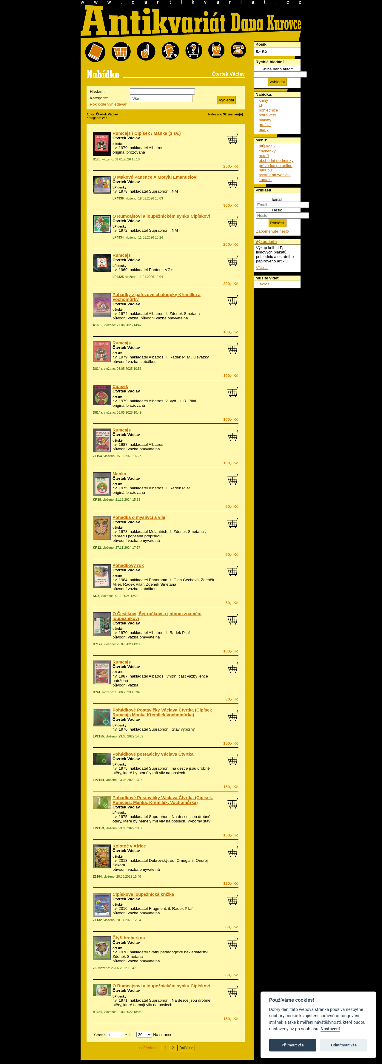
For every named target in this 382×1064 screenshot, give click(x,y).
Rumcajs (122, 255)
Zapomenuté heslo (272, 231)
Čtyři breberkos (129, 937)
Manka (119, 473)
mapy (264, 129)
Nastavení (330, 1028)
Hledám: (97, 91)
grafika (265, 125)
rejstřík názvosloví (275, 175)
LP (261, 105)
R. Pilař (190, 401)
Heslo (277, 210)
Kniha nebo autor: (277, 69)
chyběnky (267, 151)
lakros (264, 284)
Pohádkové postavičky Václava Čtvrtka (153, 754)
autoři (264, 156)
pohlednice (268, 110)
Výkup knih (266, 241)
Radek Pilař (180, 357)
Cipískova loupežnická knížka (143, 894)
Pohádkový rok (128, 565)
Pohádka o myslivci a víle (139, 517)
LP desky (120, 187)
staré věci (267, 115)
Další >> (186, 1048)
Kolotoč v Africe (129, 846)
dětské (118, 144)
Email (277, 199)
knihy (263, 100)
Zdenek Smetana (185, 313)
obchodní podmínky (276, 160)
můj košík (267, 146)
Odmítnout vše (344, 1045)
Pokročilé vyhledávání (109, 104)
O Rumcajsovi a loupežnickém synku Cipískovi (161, 216)
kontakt (265, 179)
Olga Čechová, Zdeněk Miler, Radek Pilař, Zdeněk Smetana (163, 582)
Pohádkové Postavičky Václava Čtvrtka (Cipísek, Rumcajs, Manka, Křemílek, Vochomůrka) (163, 800)
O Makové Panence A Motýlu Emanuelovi (155, 177)
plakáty (265, 120)
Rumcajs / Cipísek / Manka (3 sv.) (147, 133)
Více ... (262, 267)
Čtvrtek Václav (126, 138)
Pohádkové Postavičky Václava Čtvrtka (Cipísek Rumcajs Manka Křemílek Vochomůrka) (162, 712)
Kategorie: (99, 98)
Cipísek (120, 386)
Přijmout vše (293, 1045)
